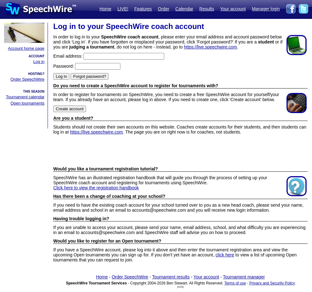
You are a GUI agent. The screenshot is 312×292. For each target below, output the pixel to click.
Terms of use (235, 283)
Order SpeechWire (27, 79)
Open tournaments (27, 103)
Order (163, 8)
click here (225, 254)
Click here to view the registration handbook (96, 187)
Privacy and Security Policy (272, 283)
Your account (233, 8)
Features (143, 8)
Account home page (26, 48)
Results (206, 8)
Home (105, 8)
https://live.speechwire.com (210, 46)
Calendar (184, 8)
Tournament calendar (25, 96)
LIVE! (123, 8)
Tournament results (171, 276)
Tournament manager (244, 276)
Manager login (266, 8)
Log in (38, 61)
